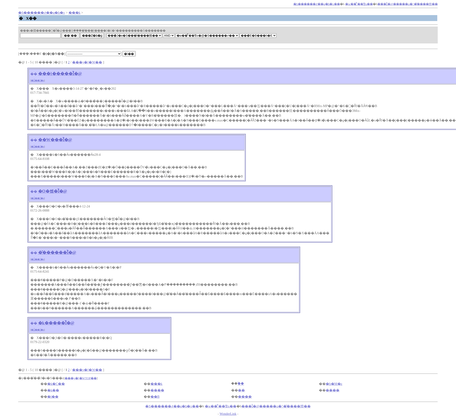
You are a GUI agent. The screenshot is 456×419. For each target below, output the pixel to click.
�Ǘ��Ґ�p (37, 80)
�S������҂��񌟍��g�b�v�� (316, 4)
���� (157, 390)
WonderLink (228, 414)
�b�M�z (334, 384)
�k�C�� (56, 384)
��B (155, 396)
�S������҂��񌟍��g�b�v (41, 12)
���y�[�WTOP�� (81, 378)
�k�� (53, 390)
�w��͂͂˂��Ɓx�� (359, 4)
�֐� (241, 390)
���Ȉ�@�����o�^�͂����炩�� (407, 4)
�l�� (52, 396)
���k (74, 12)
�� (33, 74)
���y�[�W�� (87, 62)
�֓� (241, 383)
